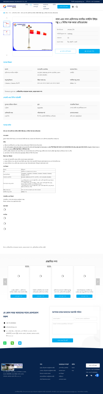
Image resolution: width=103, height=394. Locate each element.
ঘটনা (54, 4)
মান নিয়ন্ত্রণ (61, 373)
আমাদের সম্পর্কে (35, 5)
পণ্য (31, 4)
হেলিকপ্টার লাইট (16, 13)
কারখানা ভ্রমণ (62, 370)
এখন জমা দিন (63, 340)
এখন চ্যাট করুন (64, 7)
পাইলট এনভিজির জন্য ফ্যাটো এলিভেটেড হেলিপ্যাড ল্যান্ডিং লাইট (40, 292)
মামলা (73, 367)
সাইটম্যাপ (61, 376)
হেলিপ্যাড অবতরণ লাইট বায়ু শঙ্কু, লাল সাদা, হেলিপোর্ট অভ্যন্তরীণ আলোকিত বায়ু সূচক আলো (62, 292)
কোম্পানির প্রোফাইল (63, 367)
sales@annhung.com (11, 327)
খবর (73, 370)
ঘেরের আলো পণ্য (27, 247)
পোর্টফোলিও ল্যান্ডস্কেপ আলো (14, 247)
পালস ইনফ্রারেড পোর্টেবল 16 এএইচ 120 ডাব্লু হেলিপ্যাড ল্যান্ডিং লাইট (84, 292)
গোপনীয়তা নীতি (19, 391)
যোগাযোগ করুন (62, 379)
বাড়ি (26, 4)
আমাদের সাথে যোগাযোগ (46, 7)
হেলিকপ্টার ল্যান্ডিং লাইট (39, 247)
